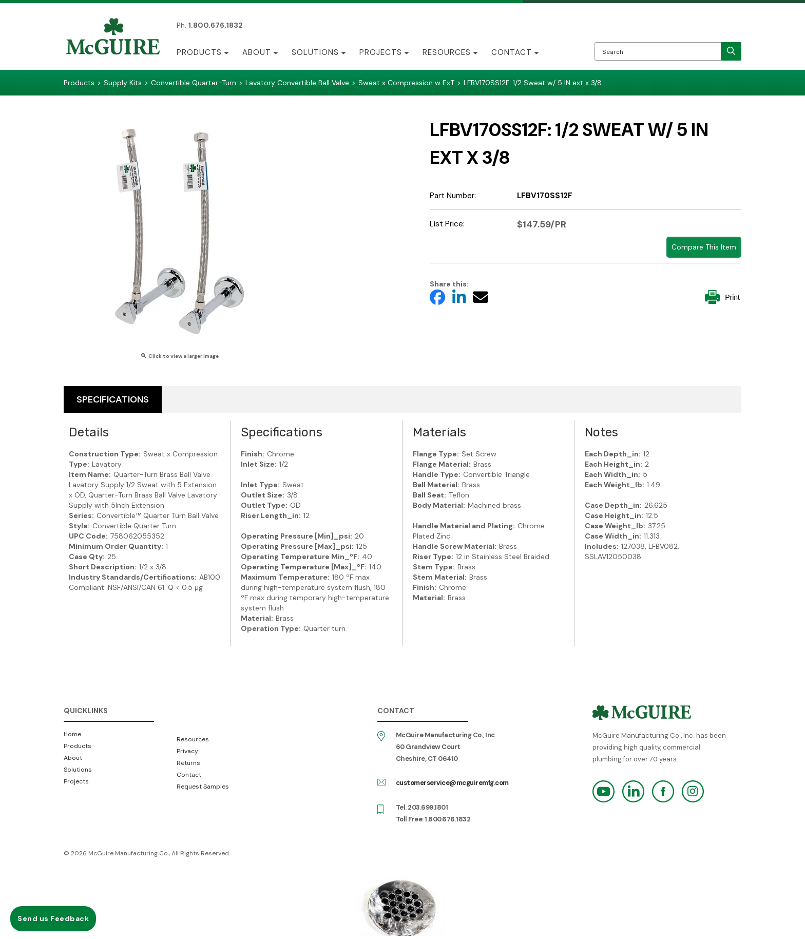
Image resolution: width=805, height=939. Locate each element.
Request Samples (203, 786)
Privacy (187, 751)
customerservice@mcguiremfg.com (452, 782)
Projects (380, 52)
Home (72, 734)
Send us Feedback (53, 918)
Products (199, 52)
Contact (511, 52)
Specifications (112, 399)
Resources (447, 52)
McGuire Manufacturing (113, 37)
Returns (188, 763)
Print (722, 297)
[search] (731, 51)
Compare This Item (704, 247)
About (256, 52)
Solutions (315, 52)
